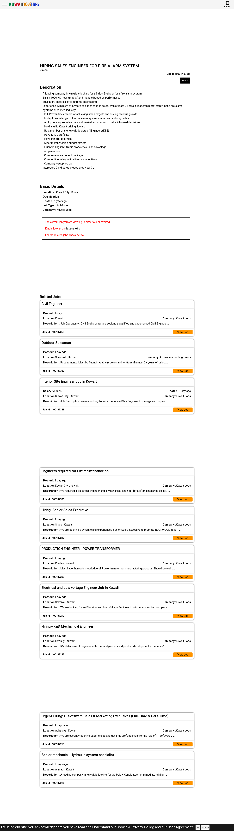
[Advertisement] (118, 37)
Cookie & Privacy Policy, (136, 827)
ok (197, 827)
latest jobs (73, 228)
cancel (205, 827)
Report (185, 80)
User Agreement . (181, 827)
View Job (182, 332)
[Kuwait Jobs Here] (24, 5)
